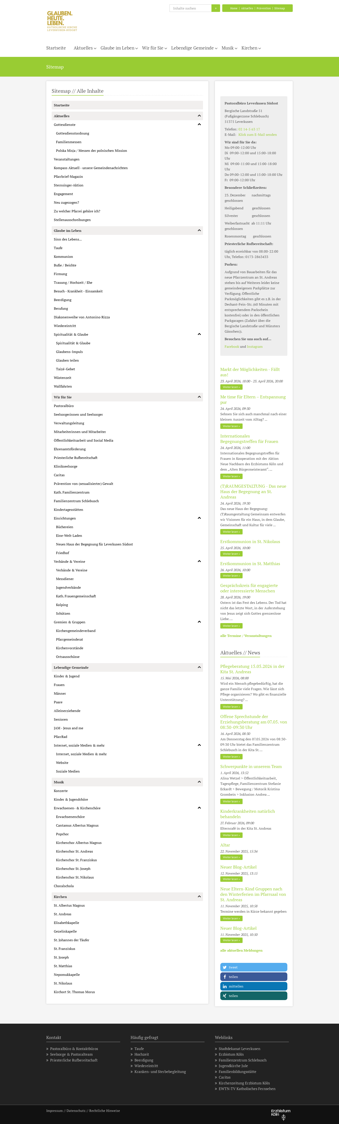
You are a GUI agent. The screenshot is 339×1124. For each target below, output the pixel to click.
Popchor (62, 834)
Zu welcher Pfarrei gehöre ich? (77, 211)
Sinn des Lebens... (68, 239)
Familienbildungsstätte (235, 1071)
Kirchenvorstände (69, 648)
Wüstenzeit (62, 377)
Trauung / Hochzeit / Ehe (73, 282)
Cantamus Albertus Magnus (77, 825)
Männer (60, 693)
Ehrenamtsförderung (70, 449)
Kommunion (63, 256)
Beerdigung (62, 299)
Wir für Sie (152, 48)
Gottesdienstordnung (72, 133)
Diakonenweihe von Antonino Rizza (82, 317)
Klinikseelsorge (65, 466)
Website (62, 762)
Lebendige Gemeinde (192, 48)
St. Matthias (63, 966)
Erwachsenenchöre (70, 816)
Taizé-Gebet (65, 369)
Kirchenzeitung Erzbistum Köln (242, 1083)
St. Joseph (61, 957)
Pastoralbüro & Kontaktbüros (72, 1048)
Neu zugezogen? (66, 202)
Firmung (60, 273)
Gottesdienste (64, 124)
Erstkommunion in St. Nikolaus (250, 541)
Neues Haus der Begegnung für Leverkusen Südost (94, 544)
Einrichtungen (65, 518)
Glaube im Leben (117, 48)
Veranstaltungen (67, 159)
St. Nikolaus (63, 983)
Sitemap (279, 8)
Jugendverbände (68, 587)
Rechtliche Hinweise (104, 1110)
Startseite (56, 48)
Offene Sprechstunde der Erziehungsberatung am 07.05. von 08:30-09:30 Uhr (253, 722)
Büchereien (64, 526)
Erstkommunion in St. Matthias (250, 563)
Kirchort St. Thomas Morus (74, 991)
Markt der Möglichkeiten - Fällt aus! (250, 372)
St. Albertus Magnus (69, 905)
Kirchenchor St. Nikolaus (75, 877)
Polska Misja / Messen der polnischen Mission (91, 150)
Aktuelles (247, 8)
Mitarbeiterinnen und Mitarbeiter (80, 431)
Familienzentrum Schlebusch (76, 501)
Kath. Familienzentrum (72, 492)
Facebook (232, 346)
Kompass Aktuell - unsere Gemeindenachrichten (91, 167)
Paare (58, 702)
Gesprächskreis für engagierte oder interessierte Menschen (249, 588)
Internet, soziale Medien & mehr (79, 745)
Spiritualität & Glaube (71, 334)
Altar (225, 845)
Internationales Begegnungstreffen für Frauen (249, 438)
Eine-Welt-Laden (69, 535)
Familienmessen (69, 141)
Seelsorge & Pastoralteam (69, 1054)
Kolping (62, 604)
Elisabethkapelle (66, 922)
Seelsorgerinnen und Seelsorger (78, 414)
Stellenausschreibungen (72, 219)
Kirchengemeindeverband (76, 630)
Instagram (255, 346)
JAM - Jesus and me (68, 728)
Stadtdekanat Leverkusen (237, 1048)
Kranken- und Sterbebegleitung (158, 1071)
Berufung (61, 308)
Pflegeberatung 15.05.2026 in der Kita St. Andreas (252, 669)
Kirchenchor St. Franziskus (76, 860)
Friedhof (62, 552)
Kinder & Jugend (67, 676)
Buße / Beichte (65, 265)
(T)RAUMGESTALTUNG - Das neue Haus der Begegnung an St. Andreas (253, 491)
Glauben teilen (67, 360)
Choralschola (64, 885)
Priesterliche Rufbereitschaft (76, 457)
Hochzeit (140, 1054)
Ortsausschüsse (68, 656)
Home (234, 8)
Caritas (59, 475)
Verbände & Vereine (69, 561)
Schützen (63, 613)
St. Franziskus (64, 948)
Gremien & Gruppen (69, 622)
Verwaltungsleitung (69, 423)
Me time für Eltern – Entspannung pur (253, 399)
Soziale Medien (68, 771)
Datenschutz (76, 1110)
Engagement (63, 193)
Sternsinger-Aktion (68, 185)
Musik (228, 48)
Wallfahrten (63, 386)
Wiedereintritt (65, 325)
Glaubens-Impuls (69, 351)
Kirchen (249, 48)
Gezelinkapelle (65, 931)
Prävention (264, 8)
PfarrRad (60, 736)
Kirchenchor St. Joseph (73, 868)
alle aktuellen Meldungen (241, 950)
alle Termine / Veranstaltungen (246, 635)
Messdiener (65, 578)
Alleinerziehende (67, 710)
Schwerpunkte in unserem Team (251, 766)
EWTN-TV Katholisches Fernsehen (245, 1088)
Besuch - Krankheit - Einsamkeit (78, 291)
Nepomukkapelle (67, 974)
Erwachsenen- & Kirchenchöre (77, 808)
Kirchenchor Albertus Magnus (79, 842)
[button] (253, 967)
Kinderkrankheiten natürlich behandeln (247, 813)
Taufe (58, 247)
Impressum (54, 1110)
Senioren (61, 719)
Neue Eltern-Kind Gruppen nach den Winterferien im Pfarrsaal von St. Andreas (253, 894)
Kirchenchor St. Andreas (74, 851)
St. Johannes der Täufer (71, 940)
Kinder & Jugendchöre (71, 799)
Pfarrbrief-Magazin (68, 176)
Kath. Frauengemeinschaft (76, 596)
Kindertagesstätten (68, 509)
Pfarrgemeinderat (69, 639)
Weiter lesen (230, 387)
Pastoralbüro (64, 405)
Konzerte (61, 790)
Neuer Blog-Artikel (238, 867)
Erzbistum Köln (229, 1054)
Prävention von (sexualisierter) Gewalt (83, 483)
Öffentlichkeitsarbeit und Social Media (83, 440)
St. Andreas (62, 914)
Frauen (59, 684)
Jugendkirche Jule (231, 1065)
